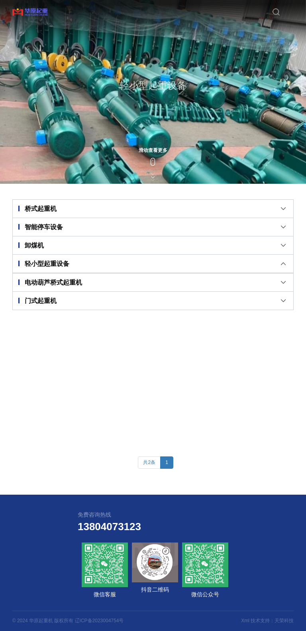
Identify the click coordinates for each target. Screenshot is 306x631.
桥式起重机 (41, 208)
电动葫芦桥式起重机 (53, 282)
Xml (245, 620)
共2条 (149, 462)
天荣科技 (284, 620)
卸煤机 (34, 245)
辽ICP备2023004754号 (99, 620)
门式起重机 (41, 300)
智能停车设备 (44, 227)
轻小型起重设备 (47, 263)
